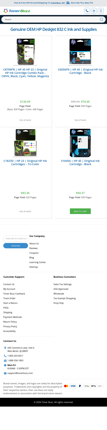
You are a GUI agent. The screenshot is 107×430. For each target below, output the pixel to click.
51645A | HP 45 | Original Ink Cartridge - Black (80, 163)
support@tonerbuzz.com (20, 375)
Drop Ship (59, 305)
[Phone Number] (87, 11)
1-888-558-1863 (15, 363)
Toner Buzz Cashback (14, 296)
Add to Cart (80, 213)
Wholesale (59, 296)
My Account (9, 291)
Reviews (33, 250)
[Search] (53, 19)
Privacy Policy (10, 329)
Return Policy (10, 324)
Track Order (9, 301)
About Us (34, 246)
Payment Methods (12, 319)
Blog (31, 260)
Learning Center (37, 265)
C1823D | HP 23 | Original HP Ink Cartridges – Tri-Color (25, 163)
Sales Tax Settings (63, 287)
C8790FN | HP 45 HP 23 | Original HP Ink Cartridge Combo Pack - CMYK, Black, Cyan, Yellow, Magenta (25, 73)
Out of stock (25, 120)
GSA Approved (61, 291)
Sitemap (33, 269)
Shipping (7, 315)
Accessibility (9, 333)
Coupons (33, 255)
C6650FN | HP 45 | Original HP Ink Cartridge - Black (80, 71)
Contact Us (8, 287)
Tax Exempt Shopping (65, 301)
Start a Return (10, 305)
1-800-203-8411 (15, 358)
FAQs (6, 310)
